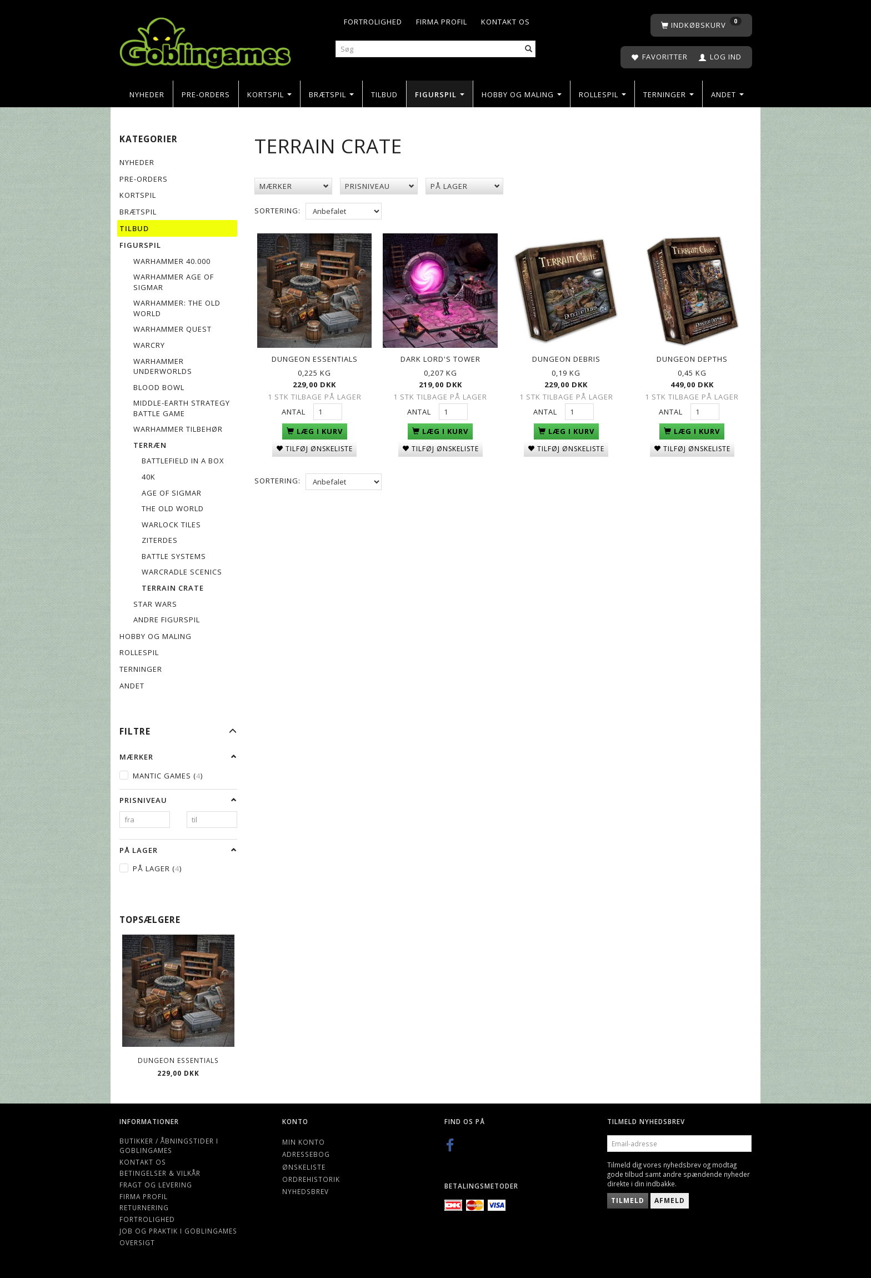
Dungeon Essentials (178, 1060)
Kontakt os (505, 22)
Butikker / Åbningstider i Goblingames (168, 1145)
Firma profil (441, 22)
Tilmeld (627, 1200)
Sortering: (277, 211)
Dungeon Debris (566, 357)
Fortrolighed (373, 22)
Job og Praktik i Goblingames (178, 1230)
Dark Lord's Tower (440, 357)
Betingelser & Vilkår (160, 1173)
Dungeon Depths (692, 357)
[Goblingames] (205, 40)
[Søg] (529, 49)
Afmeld (669, 1200)
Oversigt (137, 1242)
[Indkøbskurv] (701, 25)
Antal (295, 410)
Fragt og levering (155, 1184)
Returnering (144, 1207)
